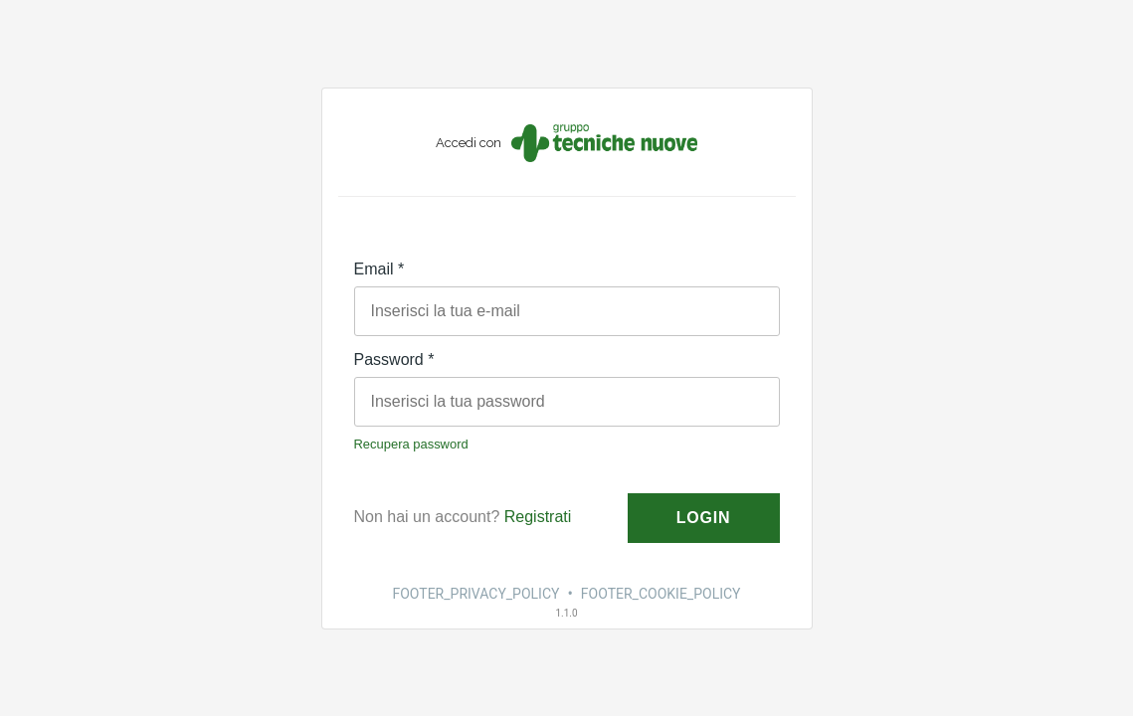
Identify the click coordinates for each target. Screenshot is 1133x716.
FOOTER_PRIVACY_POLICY (475, 594)
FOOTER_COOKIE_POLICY (661, 594)
